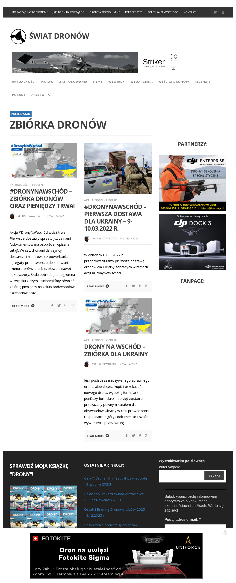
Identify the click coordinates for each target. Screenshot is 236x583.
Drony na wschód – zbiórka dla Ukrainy (116, 350)
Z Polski (37, 184)
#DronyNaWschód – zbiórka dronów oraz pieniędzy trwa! (42, 198)
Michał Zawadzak (29, 216)
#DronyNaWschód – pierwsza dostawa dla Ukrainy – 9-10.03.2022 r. (115, 218)
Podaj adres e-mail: (183, 519)
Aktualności (19, 184)
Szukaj (214, 475)
